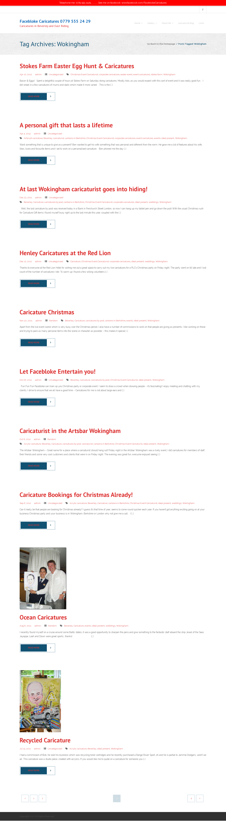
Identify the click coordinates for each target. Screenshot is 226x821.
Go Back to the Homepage (161, 44)
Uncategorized (56, 75)
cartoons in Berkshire (75, 138)
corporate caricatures (109, 75)
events (157, 138)
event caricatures (141, 75)
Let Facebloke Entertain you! (57, 372)
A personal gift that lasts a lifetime (66, 125)
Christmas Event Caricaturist (84, 75)
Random (53, 321)
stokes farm (156, 75)
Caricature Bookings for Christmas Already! (76, 495)
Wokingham (169, 75)
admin (38, 75)
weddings (153, 202)
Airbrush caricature (33, 138)
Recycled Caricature (45, 740)
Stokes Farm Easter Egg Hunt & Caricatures (77, 66)
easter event (126, 75)
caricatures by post (53, 202)
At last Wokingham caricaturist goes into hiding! (83, 189)
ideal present (167, 138)
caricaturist (58, 138)
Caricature (38, 202)
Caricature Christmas (47, 312)
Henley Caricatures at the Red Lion (65, 253)
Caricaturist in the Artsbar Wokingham (70, 431)
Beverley (48, 138)
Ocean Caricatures (43, 617)
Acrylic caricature (32, 444)
